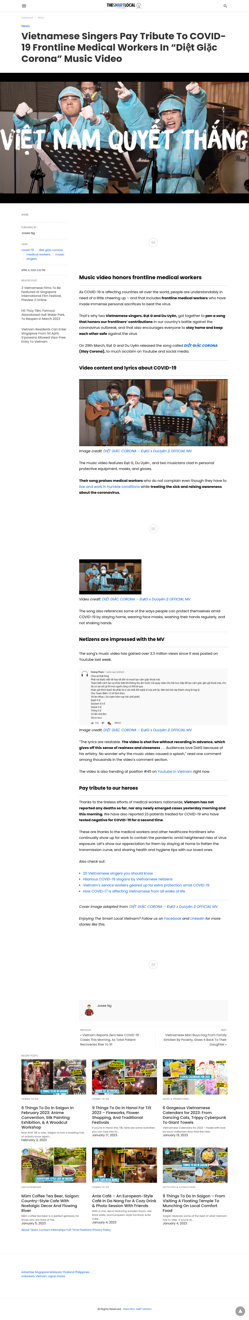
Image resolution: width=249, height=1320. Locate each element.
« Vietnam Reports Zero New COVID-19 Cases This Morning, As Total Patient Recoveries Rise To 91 (109, 1040)
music (59, 254)
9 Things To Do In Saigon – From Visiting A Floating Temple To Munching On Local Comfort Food (194, 1203)
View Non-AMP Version (137, 1309)
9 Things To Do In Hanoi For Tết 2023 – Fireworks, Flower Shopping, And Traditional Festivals (121, 1115)
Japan (52, 1276)
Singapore (42, 1272)
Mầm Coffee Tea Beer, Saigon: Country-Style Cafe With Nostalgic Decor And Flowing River (50, 1203)
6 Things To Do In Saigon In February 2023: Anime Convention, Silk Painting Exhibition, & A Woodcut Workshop (47, 1117)
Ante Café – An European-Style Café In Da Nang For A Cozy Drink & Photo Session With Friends (124, 1200)
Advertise (27, 1272)
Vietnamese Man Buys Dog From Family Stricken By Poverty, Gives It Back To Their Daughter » (195, 1040)
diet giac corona (51, 250)
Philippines (82, 1272)
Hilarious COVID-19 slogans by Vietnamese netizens (128, 879)
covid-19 (27, 250)
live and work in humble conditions (109, 486)
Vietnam (41, 1276)
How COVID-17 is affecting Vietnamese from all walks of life (134, 891)
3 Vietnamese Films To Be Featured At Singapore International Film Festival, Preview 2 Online (41, 294)
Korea (61, 1276)
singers (31, 259)
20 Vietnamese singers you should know (118, 873)
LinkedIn (197, 918)
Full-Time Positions (79, 1230)
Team (34, 1230)
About (25, 1230)
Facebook (172, 918)
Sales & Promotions (176, 1098)
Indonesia (28, 1276)
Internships (58, 1230)
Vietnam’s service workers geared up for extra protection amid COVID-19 (146, 885)
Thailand (68, 1272)
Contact (44, 1230)
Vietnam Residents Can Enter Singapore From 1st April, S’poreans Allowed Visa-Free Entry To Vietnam (44, 335)
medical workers (38, 254)
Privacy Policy (101, 1230)
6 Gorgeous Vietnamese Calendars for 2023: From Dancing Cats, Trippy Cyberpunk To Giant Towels (194, 1115)
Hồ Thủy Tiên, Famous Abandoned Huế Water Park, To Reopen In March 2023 (43, 314)
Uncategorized (31, 1187)
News (41, 17)
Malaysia (56, 1272)
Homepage (27, 17)
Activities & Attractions (179, 1187)
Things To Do (30, 1098)
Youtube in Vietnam (175, 771)
